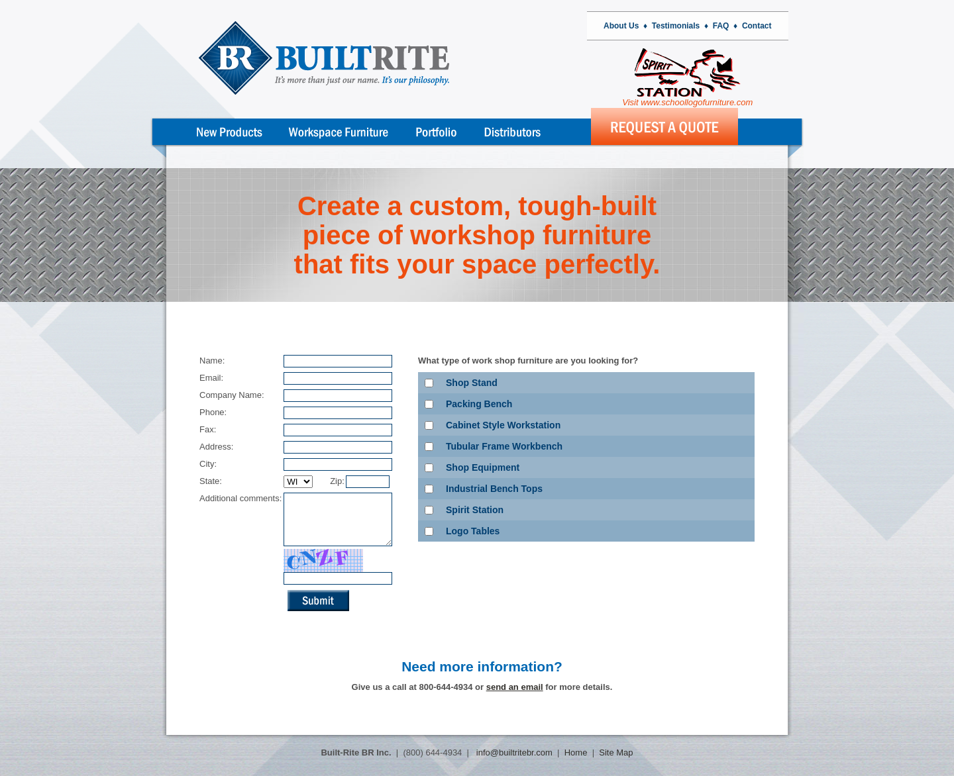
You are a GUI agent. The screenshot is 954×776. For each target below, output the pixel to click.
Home (576, 752)
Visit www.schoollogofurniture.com (687, 77)
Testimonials (676, 25)
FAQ (721, 25)
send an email (514, 697)
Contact (757, 25)
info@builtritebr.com (513, 752)
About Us (621, 25)
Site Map (616, 752)
